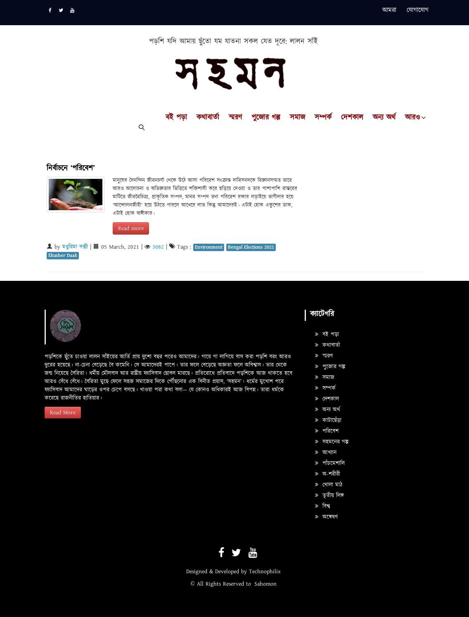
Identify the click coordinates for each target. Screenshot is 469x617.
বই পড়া (176, 118)
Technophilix (265, 571)
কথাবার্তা (208, 118)
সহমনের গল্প (331, 442)
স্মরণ (235, 118)
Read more (131, 228)
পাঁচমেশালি (330, 463)
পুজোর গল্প (265, 118)
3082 (158, 247)
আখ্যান (325, 453)
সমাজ (297, 118)
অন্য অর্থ (384, 118)
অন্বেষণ (326, 517)
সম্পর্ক (323, 118)
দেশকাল (352, 118)
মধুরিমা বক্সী (75, 247)
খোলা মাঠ (328, 485)
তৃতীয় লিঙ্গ (329, 495)
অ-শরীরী (327, 474)
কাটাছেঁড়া (328, 420)
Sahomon (265, 584)
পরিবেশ (327, 431)
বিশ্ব (322, 506)
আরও (412, 118)
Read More (63, 412)
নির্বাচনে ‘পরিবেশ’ (71, 168)
